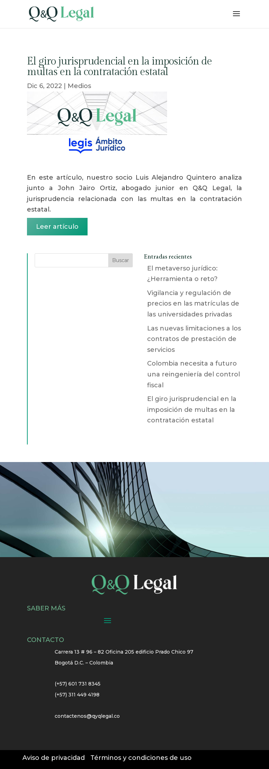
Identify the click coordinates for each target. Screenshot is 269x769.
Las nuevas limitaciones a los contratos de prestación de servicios (194, 339)
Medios (79, 86)
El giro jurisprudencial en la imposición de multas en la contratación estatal (191, 409)
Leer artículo (57, 226)
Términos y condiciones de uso (141, 758)
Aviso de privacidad (53, 758)
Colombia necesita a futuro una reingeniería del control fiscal (193, 374)
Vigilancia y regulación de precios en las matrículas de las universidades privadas (193, 303)
